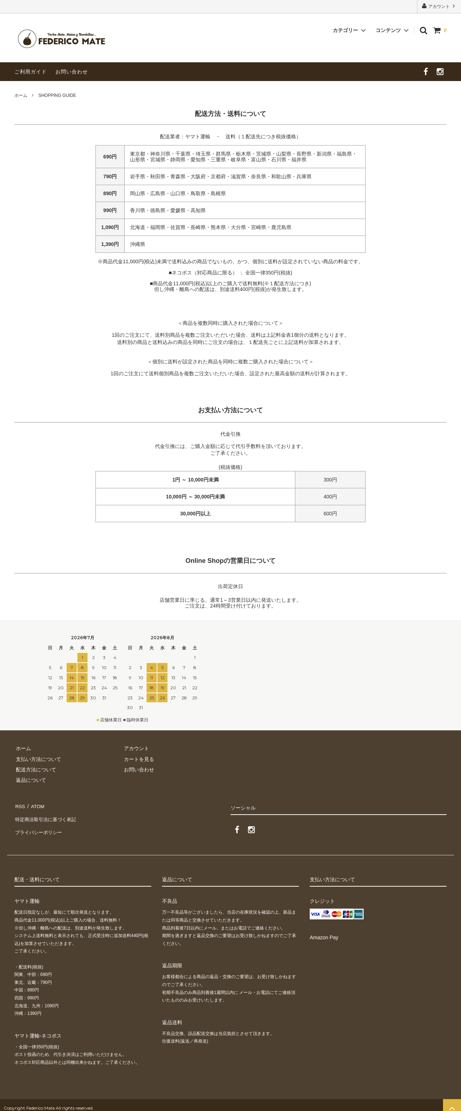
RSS (19, 805)
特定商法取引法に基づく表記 (47, 816)
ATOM (36, 805)
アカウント (439, 6)
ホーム (20, 95)
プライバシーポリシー (39, 826)
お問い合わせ (71, 72)
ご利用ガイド (30, 72)
